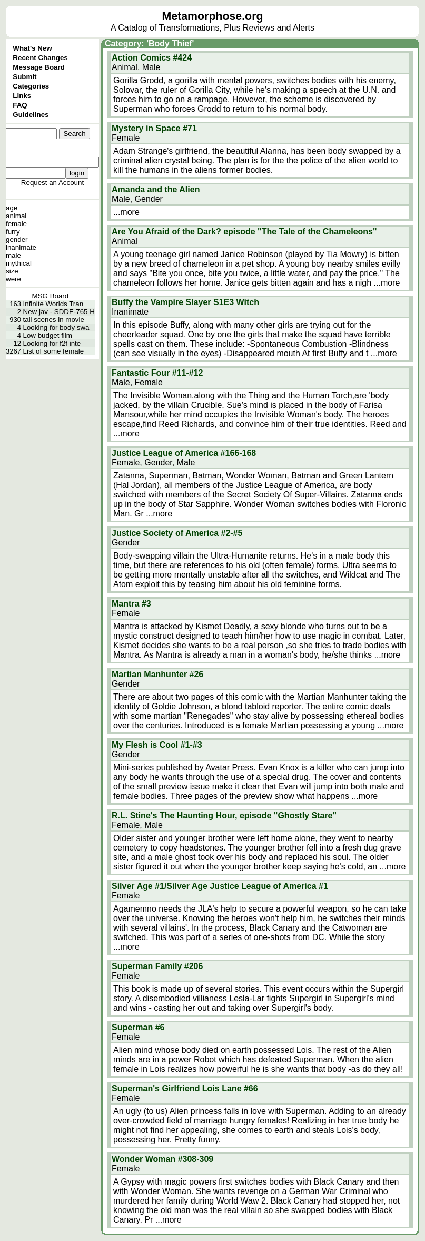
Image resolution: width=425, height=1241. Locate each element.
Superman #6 (138, 1027)
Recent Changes (40, 58)
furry (13, 232)
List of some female (53, 351)
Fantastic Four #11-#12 (157, 372)
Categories (31, 86)
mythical (19, 263)
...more (126, 212)
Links (22, 96)
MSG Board (50, 296)
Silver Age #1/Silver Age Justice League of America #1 (220, 886)
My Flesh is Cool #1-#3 (157, 744)
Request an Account (52, 183)
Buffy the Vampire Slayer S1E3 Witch (185, 302)
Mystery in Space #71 (154, 128)
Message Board (39, 67)
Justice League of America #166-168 (184, 452)
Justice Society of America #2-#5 (177, 533)
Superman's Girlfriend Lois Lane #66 (185, 1088)
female (16, 224)
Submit (24, 77)
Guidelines (30, 115)
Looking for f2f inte (52, 343)
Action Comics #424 (152, 57)
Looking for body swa (56, 327)
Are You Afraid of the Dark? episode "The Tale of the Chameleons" (244, 231)
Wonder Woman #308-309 (162, 1159)
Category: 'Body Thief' (149, 43)
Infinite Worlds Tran (53, 304)
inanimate (21, 247)
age (11, 208)
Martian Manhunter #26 (157, 674)
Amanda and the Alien (156, 189)
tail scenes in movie (53, 320)
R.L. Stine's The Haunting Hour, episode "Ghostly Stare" (224, 815)
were (13, 279)
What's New (32, 48)
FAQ (20, 105)
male (13, 255)
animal (16, 216)
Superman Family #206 (157, 966)
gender (17, 239)
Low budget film (47, 335)
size (12, 271)
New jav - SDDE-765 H (59, 312)
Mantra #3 (131, 603)
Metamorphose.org (212, 16)
